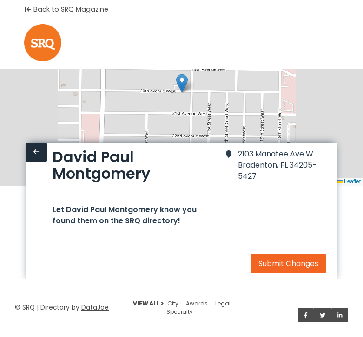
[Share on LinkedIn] (340, 315)
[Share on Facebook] (306, 315)
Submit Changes (288, 263)
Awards (197, 303)
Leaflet (349, 181)
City (172, 303)
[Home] (43, 43)
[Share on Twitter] (322, 315)
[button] (182, 83)
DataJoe (95, 307)
